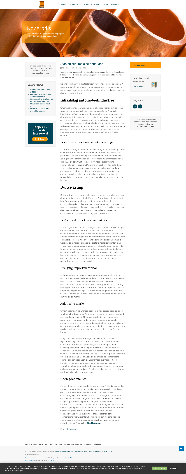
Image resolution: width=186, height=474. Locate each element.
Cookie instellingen (94, 451)
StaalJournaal (93, 423)
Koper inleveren (92, 4)
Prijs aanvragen (139, 65)
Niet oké (173, 468)
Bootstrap (28, 458)
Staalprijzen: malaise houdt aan (81, 64)
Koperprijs (75, 4)
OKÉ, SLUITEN (159, 468)
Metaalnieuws (72, 429)
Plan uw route (138, 87)
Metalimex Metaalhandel (62, 451)
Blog (105, 4)
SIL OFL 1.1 (51, 460)
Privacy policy (82, 451)
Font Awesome (30, 460)
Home (63, 4)
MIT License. (74, 458)
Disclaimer (104, 451)
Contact (115, 4)
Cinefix (111, 451)
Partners (74, 451)
